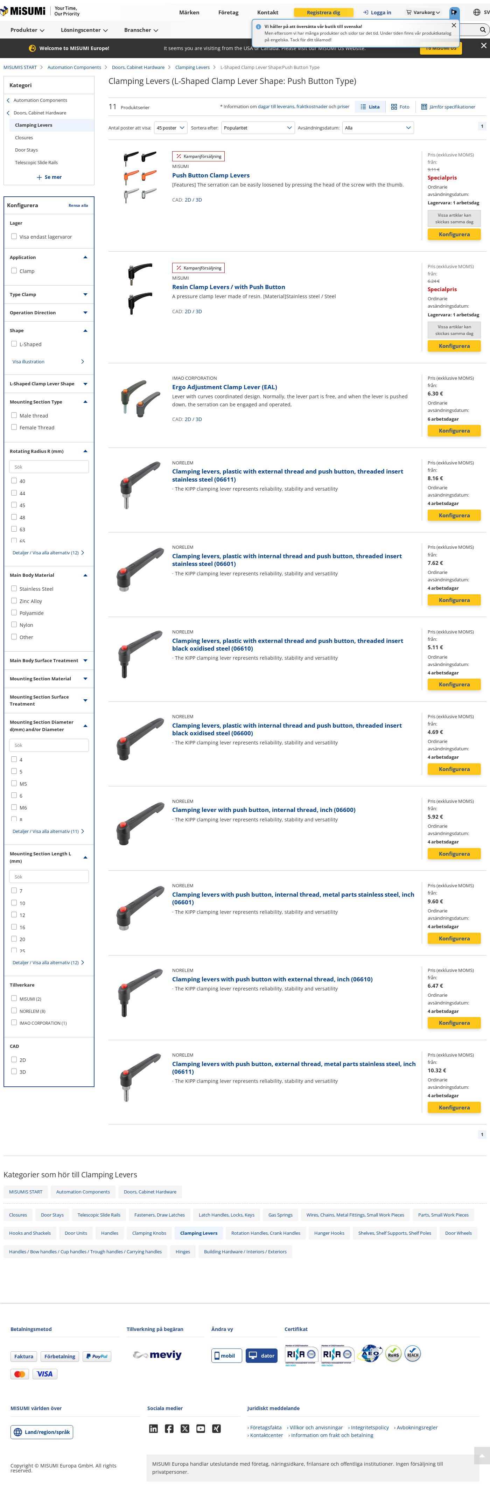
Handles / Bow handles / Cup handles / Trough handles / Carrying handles (85, 1251)
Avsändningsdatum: (319, 128)
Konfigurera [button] (454, 234)
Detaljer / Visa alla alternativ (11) (46, 831)
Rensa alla (78, 205)
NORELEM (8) (33, 1011)
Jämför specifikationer (452, 107)
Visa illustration (28, 361)
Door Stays (26, 150)
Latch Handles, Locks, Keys (226, 1215)
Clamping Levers (192, 67)
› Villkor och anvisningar (315, 1427)
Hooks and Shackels (30, 1233)
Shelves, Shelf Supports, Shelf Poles (394, 1233)
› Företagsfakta (264, 1427)
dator (261, 1356)
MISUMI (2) (30, 999)
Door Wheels (458, 1233)
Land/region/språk (47, 1432)
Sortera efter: (204, 128)
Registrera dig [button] (323, 12)
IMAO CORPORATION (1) (43, 1023)
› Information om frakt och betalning (330, 1435)
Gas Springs (280, 1215)
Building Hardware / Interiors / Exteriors (245, 1251)
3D (199, 199)
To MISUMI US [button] (441, 48)
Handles (109, 1233)
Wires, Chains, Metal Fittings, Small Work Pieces (355, 1215)
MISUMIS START (20, 67)
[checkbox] (49, 271)
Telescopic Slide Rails (36, 162)
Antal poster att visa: (129, 128)
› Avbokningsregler (416, 1427)
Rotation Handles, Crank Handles (265, 1233)
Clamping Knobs (149, 1233)
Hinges (183, 1251)
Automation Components (74, 67)
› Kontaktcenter (265, 1435)
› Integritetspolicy (368, 1427)
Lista (374, 107)
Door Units (76, 1233)
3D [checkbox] (23, 1072)
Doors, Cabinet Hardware (138, 67)
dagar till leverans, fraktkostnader (293, 106)
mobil (225, 1356)
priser (343, 106)
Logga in (377, 12)
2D (188, 199)
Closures (24, 137)
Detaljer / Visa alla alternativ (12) (46, 552)
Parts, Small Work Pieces (443, 1215)
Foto (405, 107)
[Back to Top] (482, 1455)
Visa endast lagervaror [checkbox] (46, 236)
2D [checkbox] (23, 1060)
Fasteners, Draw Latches (159, 1215)
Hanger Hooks (329, 1233)
